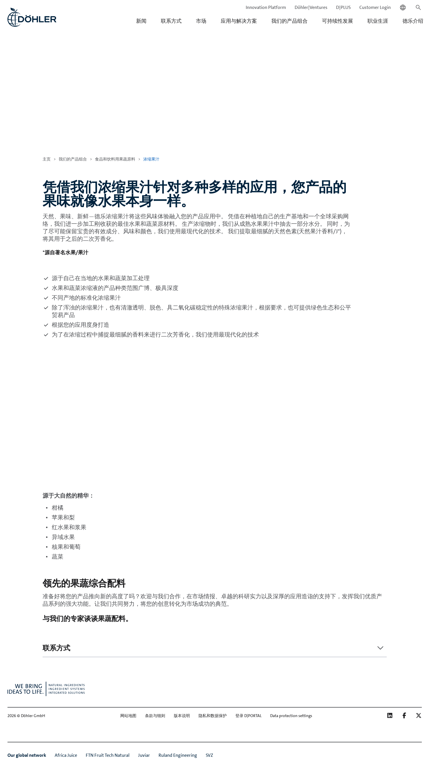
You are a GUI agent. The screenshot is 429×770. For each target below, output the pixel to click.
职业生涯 (377, 21)
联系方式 (171, 21)
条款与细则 (155, 715)
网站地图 (128, 715)
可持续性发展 (337, 21)
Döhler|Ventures (311, 7)
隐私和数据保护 (213, 715)
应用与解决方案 (239, 21)
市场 (201, 21)
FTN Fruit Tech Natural (107, 755)
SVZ (209, 755)
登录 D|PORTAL (248, 715)
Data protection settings (291, 715)
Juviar (144, 755)
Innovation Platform (266, 7)
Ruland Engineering (178, 755)
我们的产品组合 (289, 21)
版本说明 (182, 715)
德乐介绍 (413, 21)
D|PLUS (343, 7)
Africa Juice (66, 755)
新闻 (141, 21)
